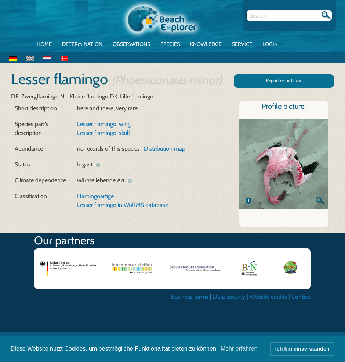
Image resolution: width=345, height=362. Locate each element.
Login (270, 44)
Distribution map (164, 148)
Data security (229, 296)
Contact (301, 296)
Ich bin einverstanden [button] (302, 349)
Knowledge (206, 44)
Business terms (189, 296)
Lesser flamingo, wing (104, 124)
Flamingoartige (95, 196)
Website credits (268, 296)
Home (44, 44)
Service (242, 44)
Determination (82, 44)
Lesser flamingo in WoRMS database (122, 204)
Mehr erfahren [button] (239, 348)
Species (170, 44)
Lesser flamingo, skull (103, 132)
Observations (131, 44)
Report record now (284, 80)
